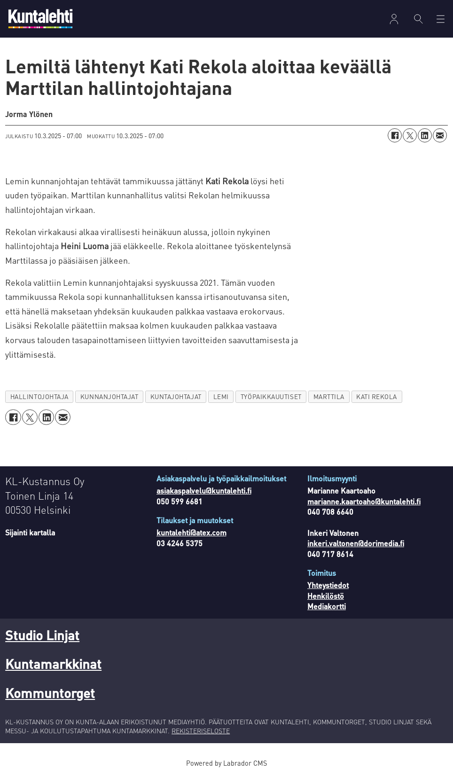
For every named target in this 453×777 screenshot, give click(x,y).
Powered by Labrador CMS (226, 763)
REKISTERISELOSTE (201, 730)
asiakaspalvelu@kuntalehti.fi (203, 490)
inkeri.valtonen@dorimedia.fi (355, 543)
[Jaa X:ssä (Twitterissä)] (410, 135)
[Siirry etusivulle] (40, 18)
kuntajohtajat (176, 396)
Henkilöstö (325, 596)
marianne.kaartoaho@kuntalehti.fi (364, 501)
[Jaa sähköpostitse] (440, 135)
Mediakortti (326, 606)
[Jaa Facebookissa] (395, 135)
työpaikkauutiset (271, 396)
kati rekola (376, 396)
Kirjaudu (394, 19)
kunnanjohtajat (109, 396)
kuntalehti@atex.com (191, 532)
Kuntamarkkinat (53, 663)
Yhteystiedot (328, 585)
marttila (328, 396)
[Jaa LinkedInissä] (425, 135)
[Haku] (418, 18)
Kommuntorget (50, 692)
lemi (221, 396)
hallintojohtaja (39, 396)
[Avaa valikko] (440, 19)
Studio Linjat (42, 635)
